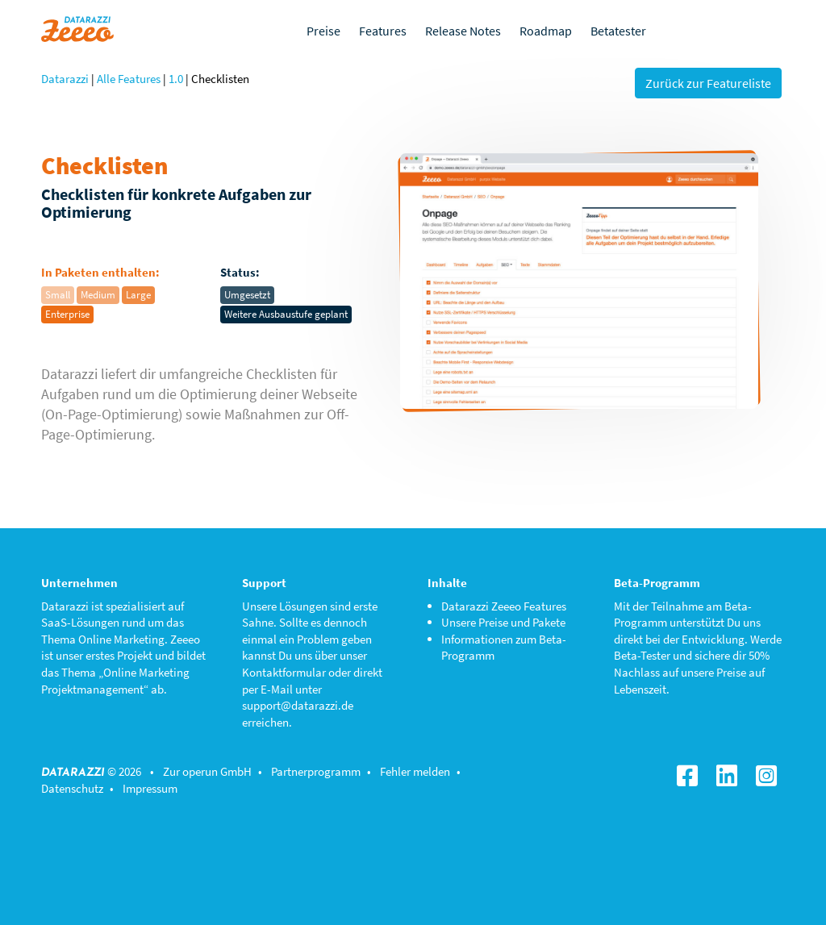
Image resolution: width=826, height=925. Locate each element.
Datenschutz (72, 788)
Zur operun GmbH (207, 771)
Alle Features (129, 78)
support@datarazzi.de (297, 705)
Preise (323, 31)
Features (383, 31)
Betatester (618, 31)
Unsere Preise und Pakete (503, 622)
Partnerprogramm (316, 771)
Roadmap (545, 31)
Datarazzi (65, 78)
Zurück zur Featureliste (708, 83)
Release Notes (463, 31)
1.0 (176, 78)
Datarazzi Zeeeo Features (503, 606)
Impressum (150, 788)
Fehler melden (415, 771)
